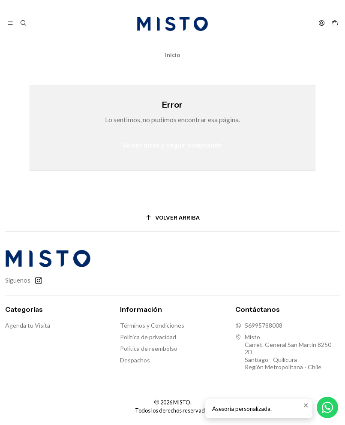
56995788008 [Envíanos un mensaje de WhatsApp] (258, 325)
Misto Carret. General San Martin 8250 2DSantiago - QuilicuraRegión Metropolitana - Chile (283, 352)
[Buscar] (23, 23)
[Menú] (10, 23)
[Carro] (335, 23)
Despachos (135, 360)
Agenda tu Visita (27, 325)
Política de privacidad (148, 337)
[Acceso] (322, 23)
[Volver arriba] (172, 217)
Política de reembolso (148, 348)
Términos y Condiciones (152, 325)
